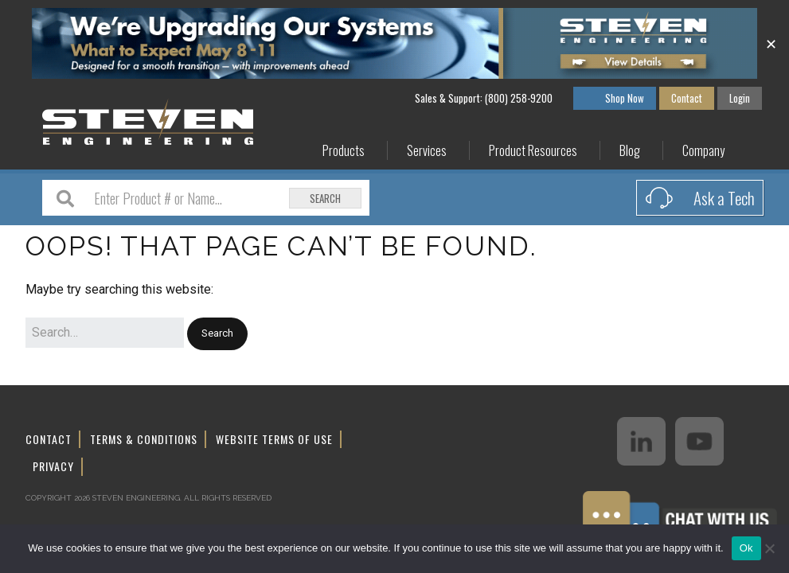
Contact (686, 98)
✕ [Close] (771, 43)
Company (703, 151)
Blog (629, 151)
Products (343, 151)
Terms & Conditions (143, 439)
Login (739, 98)
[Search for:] (104, 333)
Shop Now (624, 98)
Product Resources (533, 151)
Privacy (53, 466)
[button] (217, 334)
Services (427, 151)
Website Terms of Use (274, 439)
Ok (746, 548)
